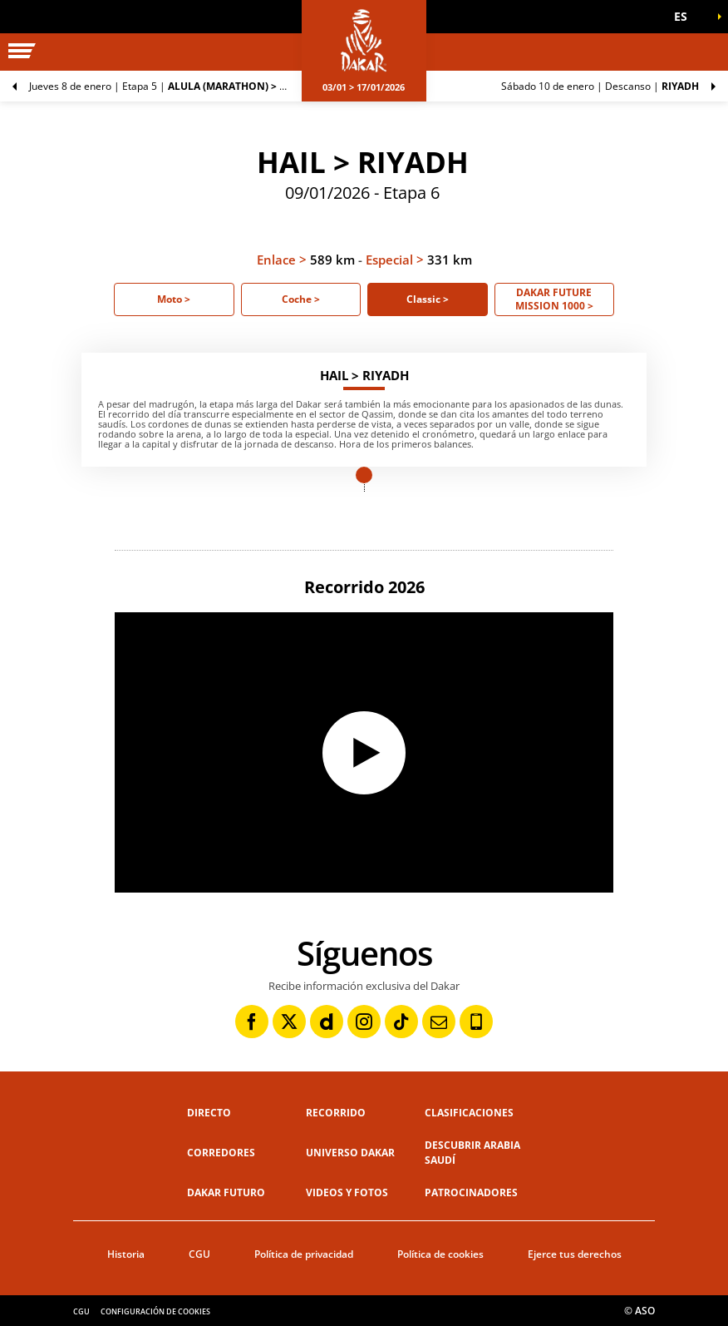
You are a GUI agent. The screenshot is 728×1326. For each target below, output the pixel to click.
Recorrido (336, 1113)
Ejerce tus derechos (575, 1254)
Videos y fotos (347, 1192)
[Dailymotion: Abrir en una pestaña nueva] (326, 1021)
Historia (126, 1254)
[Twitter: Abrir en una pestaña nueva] (289, 1021)
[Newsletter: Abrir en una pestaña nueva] (438, 1021)
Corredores (221, 1152)
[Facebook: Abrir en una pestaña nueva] (251, 1021)
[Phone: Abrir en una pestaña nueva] (476, 1021)
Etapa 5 (166, 86)
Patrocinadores (471, 1192)
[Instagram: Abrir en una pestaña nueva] (364, 1021)
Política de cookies (440, 1254)
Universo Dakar (350, 1152)
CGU (199, 1254)
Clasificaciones (469, 1113)
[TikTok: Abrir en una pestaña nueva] (401, 1021)
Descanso (600, 86)
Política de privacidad (303, 1254)
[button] (686, 16)
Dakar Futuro (226, 1192)
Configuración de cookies (155, 1311)
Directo (209, 1113)
